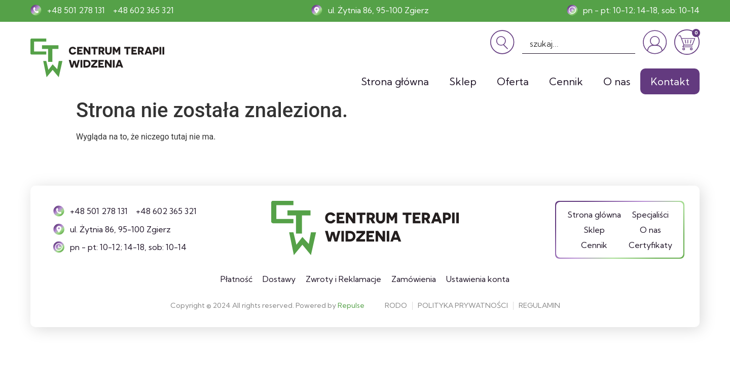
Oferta (513, 81)
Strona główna (395, 81)
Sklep (463, 81)
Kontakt (669, 81)
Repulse (351, 305)
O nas (616, 81)
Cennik (566, 81)
